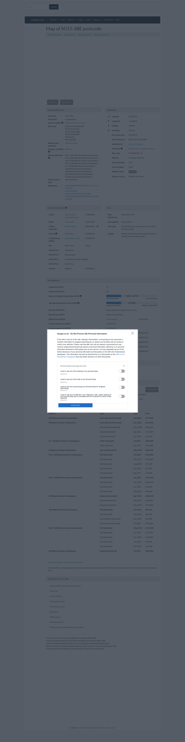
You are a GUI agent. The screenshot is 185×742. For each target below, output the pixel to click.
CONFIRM (75, 405)
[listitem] (92, 366)
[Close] (133, 334)
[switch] (122, 371)
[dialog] (92, 371)
